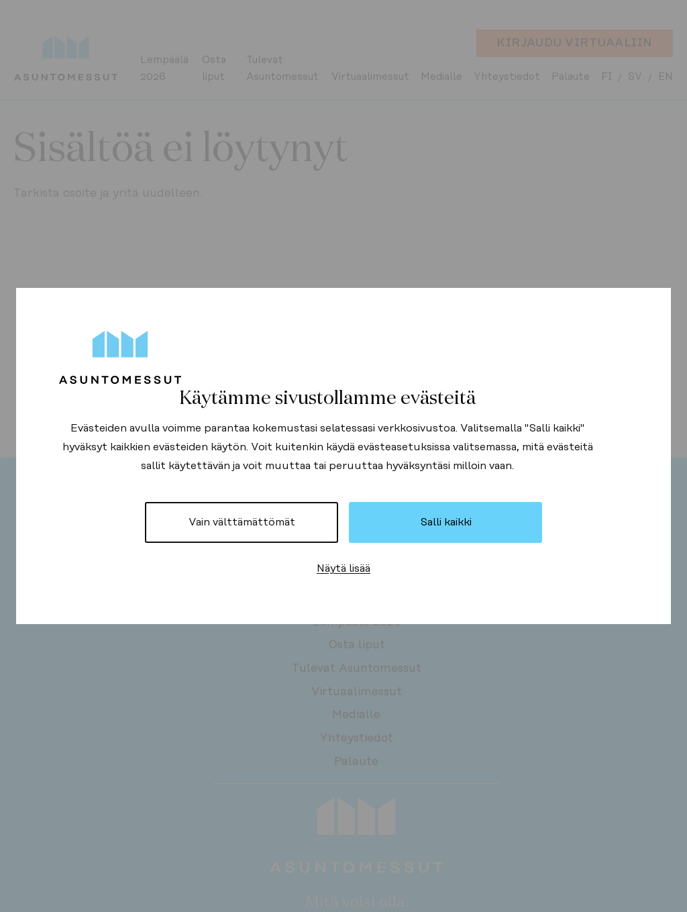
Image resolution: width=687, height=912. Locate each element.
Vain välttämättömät (242, 522)
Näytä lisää (343, 568)
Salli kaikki (446, 522)
